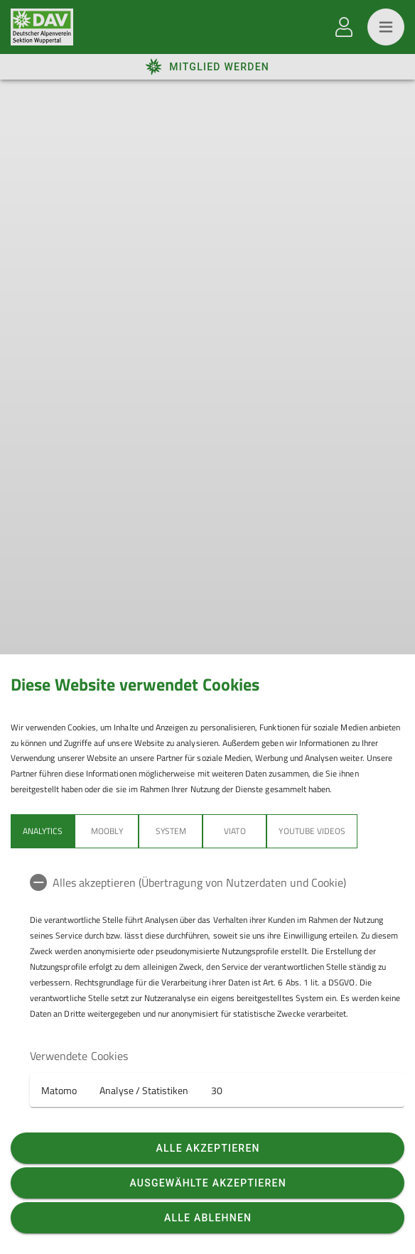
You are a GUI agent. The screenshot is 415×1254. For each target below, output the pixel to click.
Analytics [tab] (43, 831)
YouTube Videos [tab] (312, 831)
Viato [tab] (234, 831)
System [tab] (171, 831)
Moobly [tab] (106, 831)
